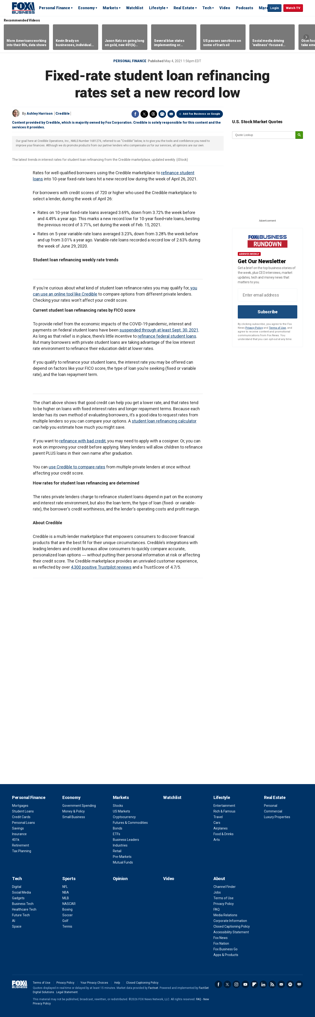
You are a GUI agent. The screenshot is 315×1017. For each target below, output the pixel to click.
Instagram (236, 984)
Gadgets (18, 898)
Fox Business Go (225, 949)
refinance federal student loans (167, 336)
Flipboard (254, 984)
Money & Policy (73, 811)
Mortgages (20, 805)
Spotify (290, 984)
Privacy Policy (254, 327)
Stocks (118, 805)
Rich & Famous (224, 811)
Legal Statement (67, 992)
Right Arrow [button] (306, 37)
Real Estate (184, 8)
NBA (65, 892)
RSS (272, 984)
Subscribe (267, 311)
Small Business (73, 817)
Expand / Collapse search (263, 8)
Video (224, 8)
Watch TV (293, 8)
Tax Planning (21, 851)
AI (13, 921)
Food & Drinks (223, 834)
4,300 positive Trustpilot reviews (101, 567)
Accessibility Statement (231, 932)
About (219, 878)
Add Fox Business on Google (201, 113)
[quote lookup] (264, 135)
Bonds (117, 828)
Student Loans (23, 811)
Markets (110, 8)
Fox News (220, 938)
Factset (153, 988)
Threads (153, 114)
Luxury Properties (277, 817)
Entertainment (224, 805)
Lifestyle (157, 8)
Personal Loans (23, 823)
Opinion (120, 878)
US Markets (121, 811)
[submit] (299, 135)
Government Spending (79, 805)
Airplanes (220, 828)
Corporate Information (230, 921)
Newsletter (281, 984)
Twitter (144, 114)
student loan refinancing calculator (164, 421)
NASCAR (69, 904)
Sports (68, 878)
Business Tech (23, 904)
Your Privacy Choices (94, 982)
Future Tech (21, 915)
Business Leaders (126, 840)
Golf (65, 921)
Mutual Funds (123, 862)
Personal (270, 805)
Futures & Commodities (130, 823)
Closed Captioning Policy (231, 926)
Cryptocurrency (124, 817)
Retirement (20, 845)
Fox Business (23, 8)
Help (117, 982)
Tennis (67, 926)
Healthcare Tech (24, 909)
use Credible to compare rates (77, 466)
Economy (86, 8)
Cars (216, 823)
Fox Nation (221, 943)
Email (171, 114)
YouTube (245, 984)
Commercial (273, 811)
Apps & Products (225, 955)
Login (274, 8)
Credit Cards (21, 817)
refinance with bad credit (82, 440)
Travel (218, 817)
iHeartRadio (299, 984)
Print (162, 114)
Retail (117, 851)
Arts (216, 840)
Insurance (19, 834)
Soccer (67, 915)
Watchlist (134, 8)
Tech (206, 8)
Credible (62, 113)
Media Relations (225, 915)
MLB (65, 898)
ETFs (116, 834)
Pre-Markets (122, 857)
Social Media (21, 892)
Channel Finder (224, 887)
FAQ (216, 909)
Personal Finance (54, 8)
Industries (120, 845)
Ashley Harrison (40, 113)
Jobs (217, 892)
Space (16, 926)
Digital (16, 887)
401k (15, 840)
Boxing (67, 909)
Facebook (135, 114)
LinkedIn (263, 984)
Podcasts (244, 8)
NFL (65, 887)
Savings (18, 828)
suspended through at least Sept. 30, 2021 (158, 329)
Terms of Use (277, 327)
